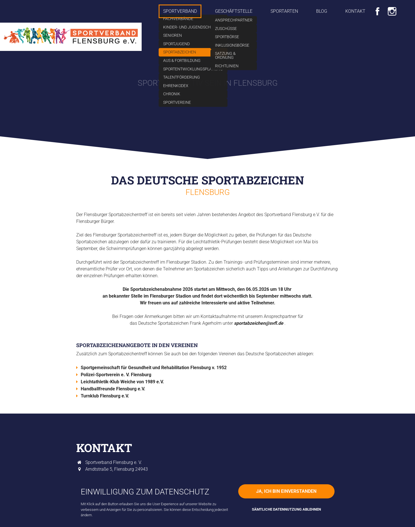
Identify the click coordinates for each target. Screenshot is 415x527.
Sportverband (180, 11)
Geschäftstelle (233, 11)
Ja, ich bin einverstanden (286, 491)
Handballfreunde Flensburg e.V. (113, 389)
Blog (321, 11)
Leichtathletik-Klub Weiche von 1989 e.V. (122, 381)
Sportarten (284, 11)
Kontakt (355, 11)
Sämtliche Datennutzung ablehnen (286, 509)
